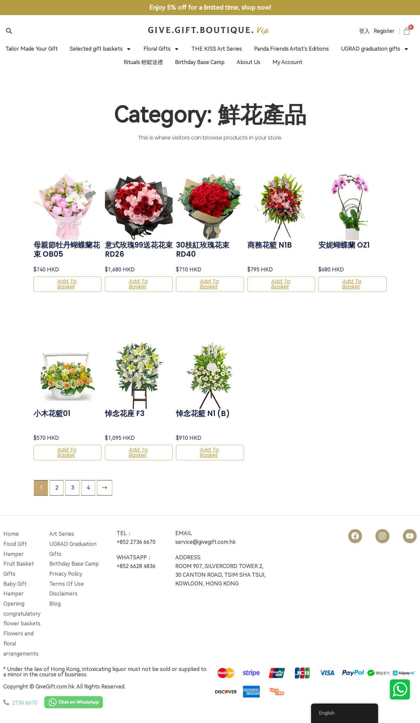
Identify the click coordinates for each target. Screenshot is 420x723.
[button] (8, 30)
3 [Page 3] (72, 487)
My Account (287, 62)
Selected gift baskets (100, 49)
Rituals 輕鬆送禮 (143, 62)
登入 (364, 31)
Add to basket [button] (66, 284)
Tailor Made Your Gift (31, 49)
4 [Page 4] (88, 487)
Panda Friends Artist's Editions (291, 49)
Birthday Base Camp (200, 62)
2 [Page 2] (56, 487)
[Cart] (406, 31)
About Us (248, 62)
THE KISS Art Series (216, 49)
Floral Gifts (161, 49)
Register (384, 31)
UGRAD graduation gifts (375, 49)
